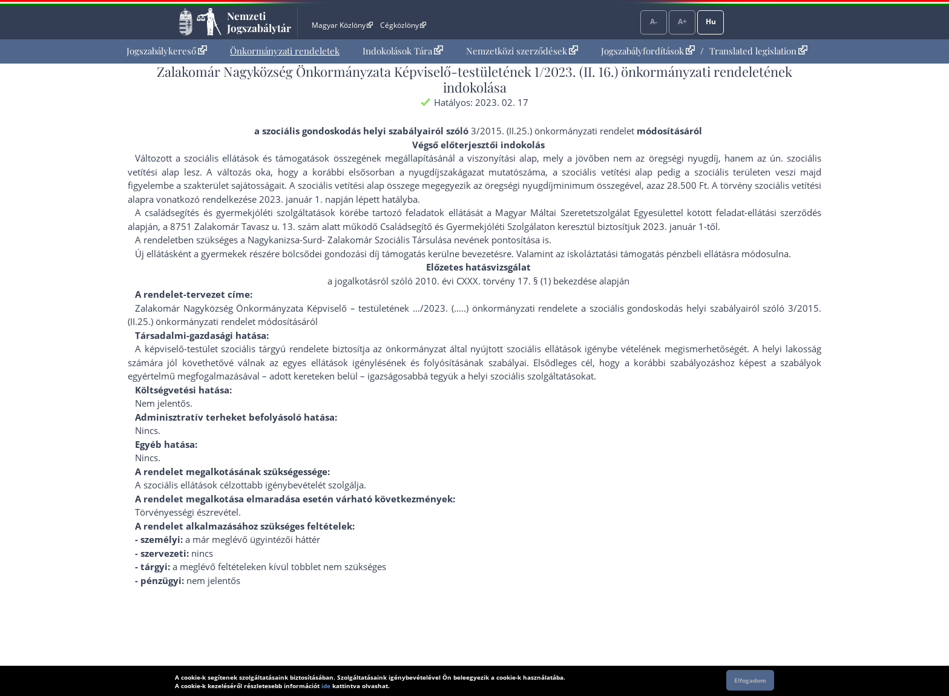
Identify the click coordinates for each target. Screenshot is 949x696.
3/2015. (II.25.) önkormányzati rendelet (552, 131)
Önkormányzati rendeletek (285, 51)
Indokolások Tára (403, 51)
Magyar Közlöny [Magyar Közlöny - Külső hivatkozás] (342, 25)
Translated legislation (758, 51)
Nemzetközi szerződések (522, 51)
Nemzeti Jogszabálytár (259, 21)
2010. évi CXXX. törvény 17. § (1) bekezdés (503, 281)
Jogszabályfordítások (648, 51)
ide (325, 685)
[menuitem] (166, 51)
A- (653, 21)
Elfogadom (750, 680)
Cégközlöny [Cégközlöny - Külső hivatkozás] (403, 25)
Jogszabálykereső (166, 51)
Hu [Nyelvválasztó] (711, 21)
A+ (682, 21)
